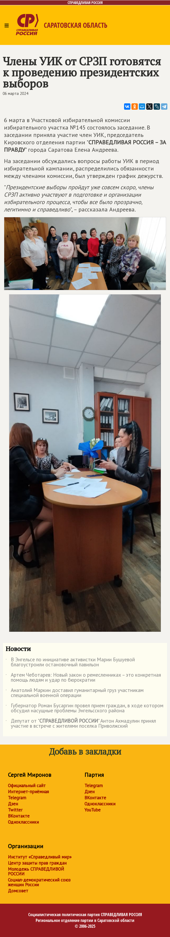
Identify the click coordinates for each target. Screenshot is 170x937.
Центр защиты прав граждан (37, 863)
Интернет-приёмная (28, 791)
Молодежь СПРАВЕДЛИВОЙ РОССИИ (36, 871)
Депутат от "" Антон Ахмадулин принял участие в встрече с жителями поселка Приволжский (81, 723)
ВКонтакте (19, 816)
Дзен (13, 803)
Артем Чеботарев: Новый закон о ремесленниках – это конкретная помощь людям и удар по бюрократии (83, 677)
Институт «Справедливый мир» (40, 857)
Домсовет (18, 890)
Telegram (17, 797)
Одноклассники (23, 822)
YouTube (92, 809)
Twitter (15, 809)
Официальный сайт (27, 785)
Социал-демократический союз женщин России (39, 882)
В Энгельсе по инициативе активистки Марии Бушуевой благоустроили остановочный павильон (70, 662)
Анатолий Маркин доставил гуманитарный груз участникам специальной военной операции (75, 693)
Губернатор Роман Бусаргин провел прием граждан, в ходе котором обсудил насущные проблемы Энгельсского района (84, 708)
